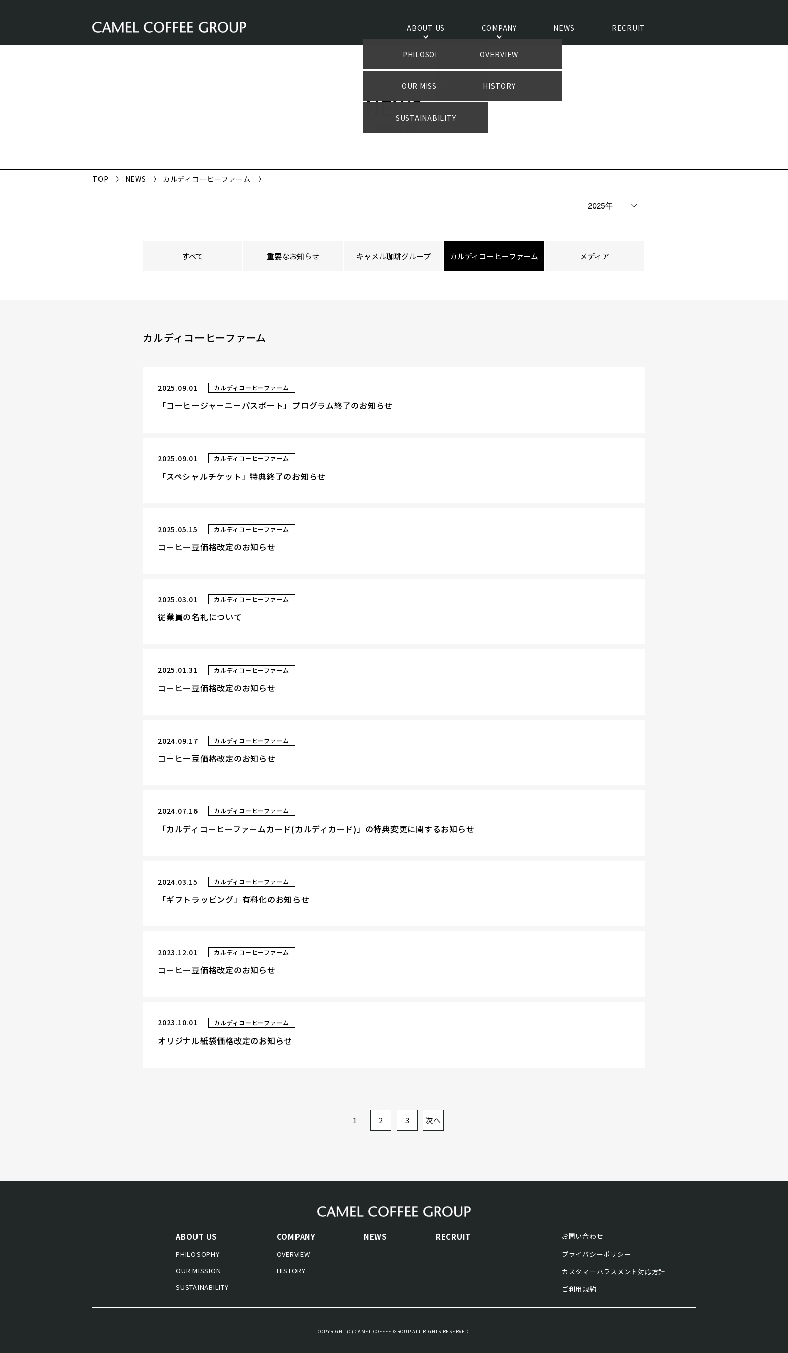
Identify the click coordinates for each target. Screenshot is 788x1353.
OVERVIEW (293, 1254)
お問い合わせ (583, 1236)
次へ (433, 1120)
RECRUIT (628, 28)
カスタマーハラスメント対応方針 (613, 1271)
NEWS (563, 28)
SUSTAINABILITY (202, 1287)
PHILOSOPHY (198, 1254)
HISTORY (291, 1270)
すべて (193, 256)
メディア (594, 256)
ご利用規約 (579, 1289)
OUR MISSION (198, 1270)
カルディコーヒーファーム (494, 256)
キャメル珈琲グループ (393, 256)
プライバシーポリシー (596, 1254)
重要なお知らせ (293, 256)
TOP (100, 179)
